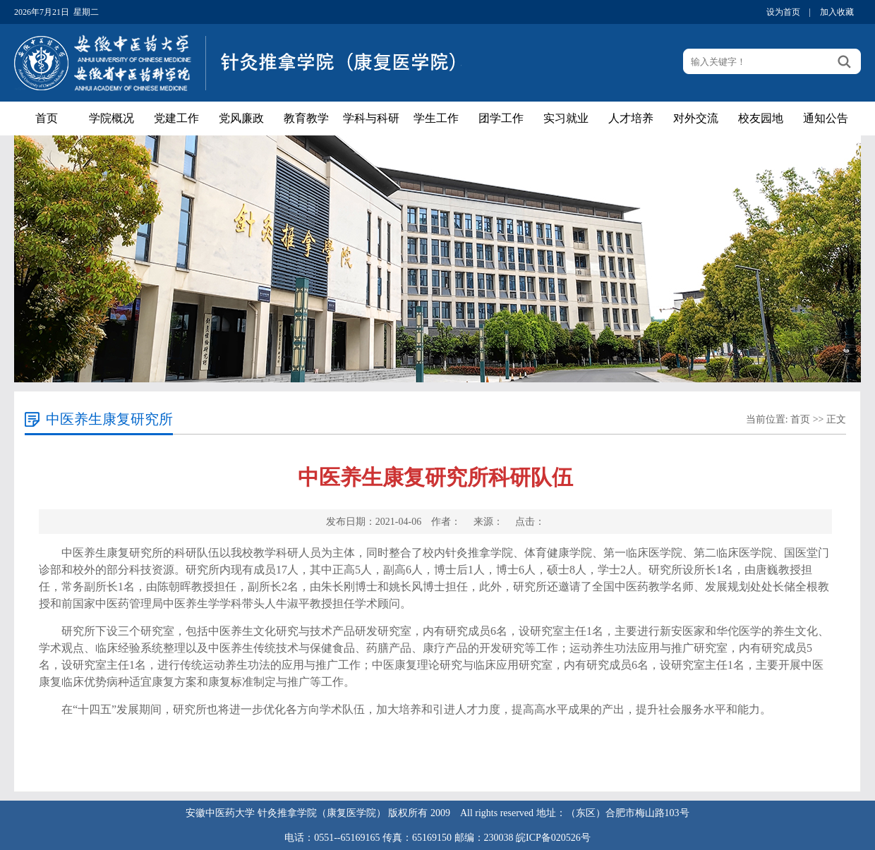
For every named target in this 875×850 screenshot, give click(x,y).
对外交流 (695, 118)
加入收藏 (837, 12)
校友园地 (760, 118)
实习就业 (566, 118)
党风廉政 (241, 118)
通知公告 (825, 118)
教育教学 (306, 118)
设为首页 (783, 12)
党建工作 (176, 118)
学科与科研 (371, 118)
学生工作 (436, 118)
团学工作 (501, 118)
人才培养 (630, 118)
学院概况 (111, 118)
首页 (46, 118)
